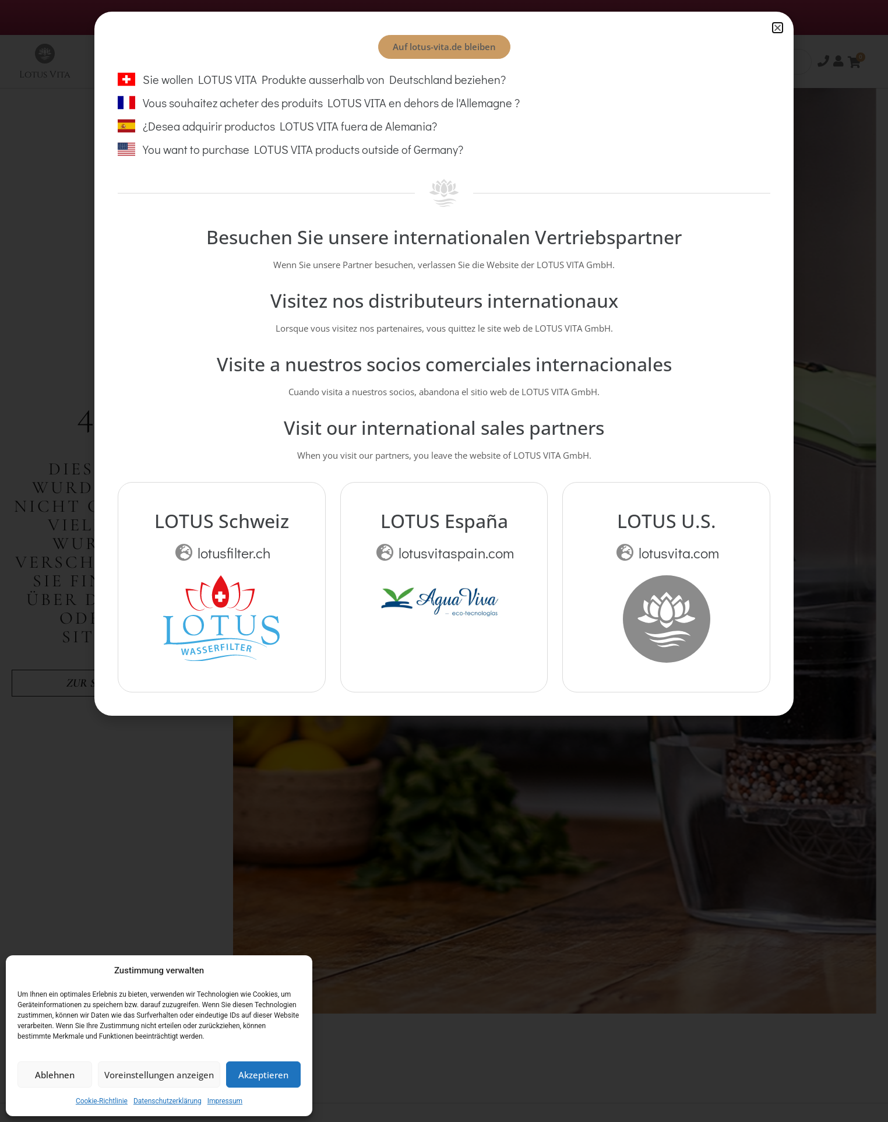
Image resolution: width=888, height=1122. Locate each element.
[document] (444, 561)
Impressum (224, 1101)
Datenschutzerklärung (167, 1101)
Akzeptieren (263, 1075)
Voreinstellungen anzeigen (159, 1075)
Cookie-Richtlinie (102, 1101)
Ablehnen (55, 1075)
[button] (777, 27)
